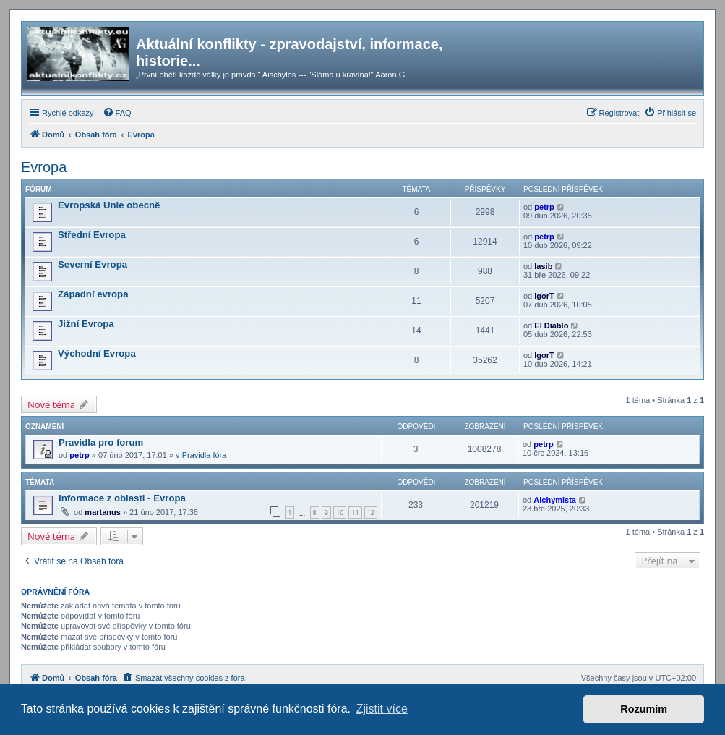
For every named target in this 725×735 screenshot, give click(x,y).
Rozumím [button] (643, 709)
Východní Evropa (97, 353)
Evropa (44, 167)
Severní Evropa (92, 264)
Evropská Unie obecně (109, 205)
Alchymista (554, 500)
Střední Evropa (92, 234)
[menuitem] (117, 113)
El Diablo (551, 325)
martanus (103, 512)
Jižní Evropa (86, 323)
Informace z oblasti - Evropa (122, 498)
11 (355, 512)
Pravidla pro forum (101, 442)
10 (339, 512)
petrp (544, 207)
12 (370, 512)
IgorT (544, 296)
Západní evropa (93, 294)
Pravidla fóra (204, 455)
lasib (543, 266)
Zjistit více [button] (382, 708)
